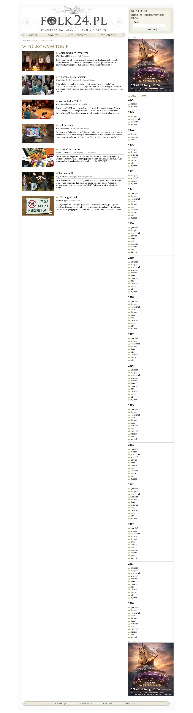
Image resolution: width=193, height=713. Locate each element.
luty (132, 140)
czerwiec (134, 155)
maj (132, 207)
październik (135, 119)
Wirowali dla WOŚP (70, 101)
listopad (134, 116)
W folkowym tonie (79, 35)
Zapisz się (150, 29)
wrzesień (134, 178)
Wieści (33, 35)
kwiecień (134, 122)
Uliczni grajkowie (68, 197)
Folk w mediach (67, 125)
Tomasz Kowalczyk (63, 80)
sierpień (134, 152)
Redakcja (61, 703)
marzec (134, 104)
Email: (137, 22)
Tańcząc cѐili (66, 173)
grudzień (134, 193)
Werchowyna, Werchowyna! (74, 52)
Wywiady (52, 35)
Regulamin (131, 703)
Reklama (108, 703)
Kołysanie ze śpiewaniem (72, 76)
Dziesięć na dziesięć (70, 149)
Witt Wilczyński (62, 56)
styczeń (134, 106)
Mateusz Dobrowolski (64, 152)
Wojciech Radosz (62, 176)
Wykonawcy (109, 35)
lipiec (133, 238)
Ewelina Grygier (62, 201)
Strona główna (73, 19)
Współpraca (85, 703)
